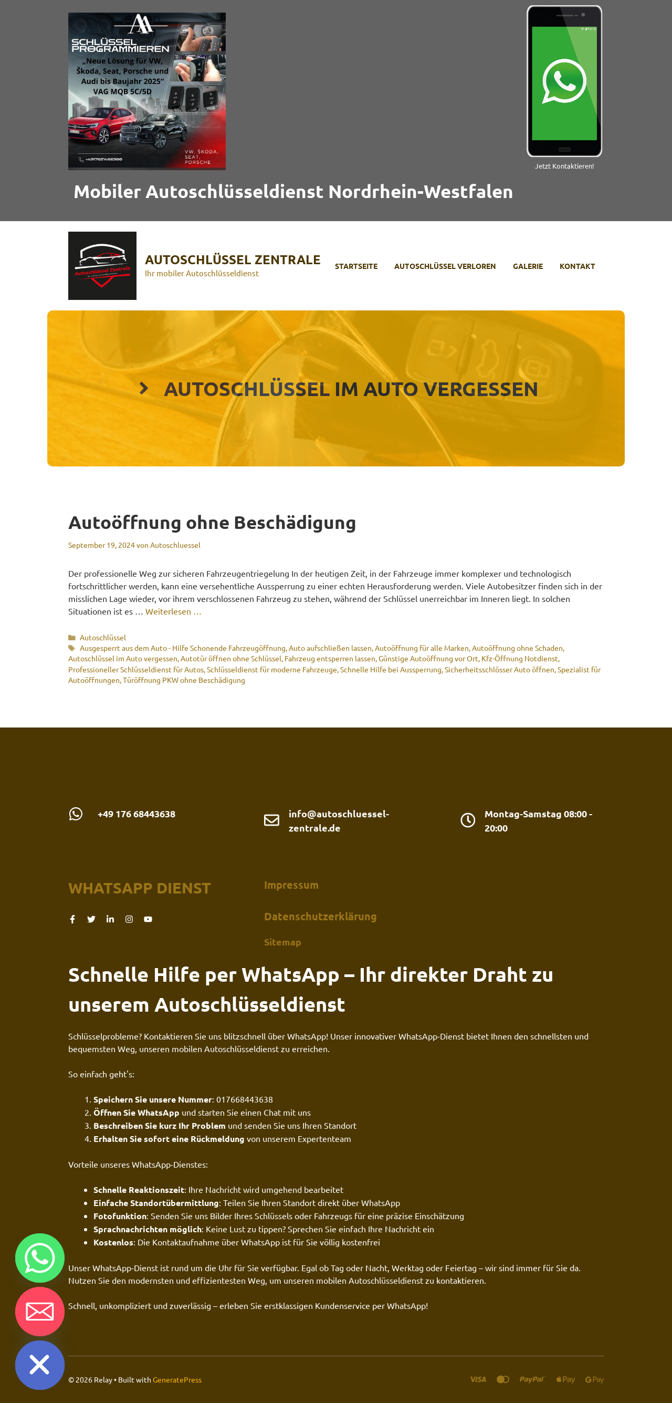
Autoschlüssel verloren (445, 266)
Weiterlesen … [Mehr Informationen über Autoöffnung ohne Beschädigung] (173, 611)
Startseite (356, 266)
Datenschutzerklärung (320, 916)
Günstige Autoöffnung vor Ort (428, 658)
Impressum (291, 884)
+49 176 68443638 (136, 813)
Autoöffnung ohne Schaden (517, 647)
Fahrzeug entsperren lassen (330, 658)
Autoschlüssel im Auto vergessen (122, 658)
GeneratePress (177, 1379)
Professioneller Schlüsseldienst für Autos (136, 669)
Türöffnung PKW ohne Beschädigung (184, 679)
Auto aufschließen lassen (330, 647)
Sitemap (282, 942)
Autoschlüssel (103, 637)
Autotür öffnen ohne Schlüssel (231, 658)
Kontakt (577, 266)
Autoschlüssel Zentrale (233, 259)
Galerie (528, 266)
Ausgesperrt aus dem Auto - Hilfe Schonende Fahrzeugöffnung (183, 647)
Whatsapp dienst (139, 887)
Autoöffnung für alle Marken (422, 647)
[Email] (40, 1311)
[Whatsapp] (40, 1258)
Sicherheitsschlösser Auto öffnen (499, 669)
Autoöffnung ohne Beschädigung (212, 522)
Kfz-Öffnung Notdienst (519, 658)
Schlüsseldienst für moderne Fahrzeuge (272, 669)
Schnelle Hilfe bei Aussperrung (391, 669)
